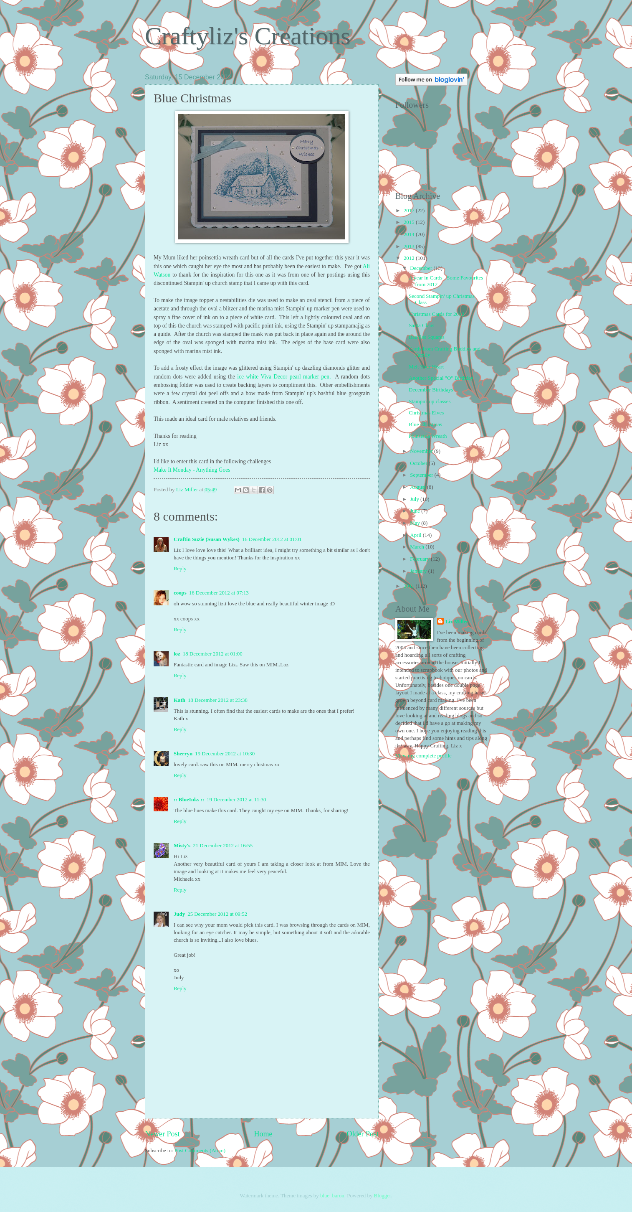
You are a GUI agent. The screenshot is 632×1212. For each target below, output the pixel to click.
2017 (410, 210)
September (422, 475)
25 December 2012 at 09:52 (217, 914)
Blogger (382, 1196)
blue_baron (332, 1196)
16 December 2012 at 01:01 (272, 539)
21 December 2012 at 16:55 (223, 846)
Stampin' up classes (429, 401)
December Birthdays (431, 390)
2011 (410, 586)
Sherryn (183, 754)
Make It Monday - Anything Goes (192, 470)
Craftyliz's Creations (247, 36)
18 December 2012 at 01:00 (213, 654)
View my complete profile (423, 756)
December (421, 268)
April (416, 535)
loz (177, 654)
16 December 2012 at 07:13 (219, 593)
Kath (179, 700)
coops (180, 593)
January (419, 571)
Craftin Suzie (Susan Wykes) (207, 539)
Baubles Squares (426, 337)
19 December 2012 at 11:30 (236, 800)
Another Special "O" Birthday (441, 378)
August (418, 487)
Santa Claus (421, 325)
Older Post (362, 1134)
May (415, 523)
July (415, 499)
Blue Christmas (425, 424)
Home (263, 1134)
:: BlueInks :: (189, 800)
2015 (410, 222)
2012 (410, 258)
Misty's (182, 846)
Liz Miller (456, 622)
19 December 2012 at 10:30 (225, 754)
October (419, 463)
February (420, 559)
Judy (179, 914)
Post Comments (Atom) (199, 1151)
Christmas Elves (426, 413)
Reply (180, 569)
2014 (410, 234)
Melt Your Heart (426, 367)
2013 (410, 246)
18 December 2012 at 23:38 (218, 700)
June (415, 511)
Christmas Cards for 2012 (436, 314)
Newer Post (162, 1134)
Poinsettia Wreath (428, 436)
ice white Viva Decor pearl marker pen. (284, 377)
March (417, 547)
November (422, 451)
